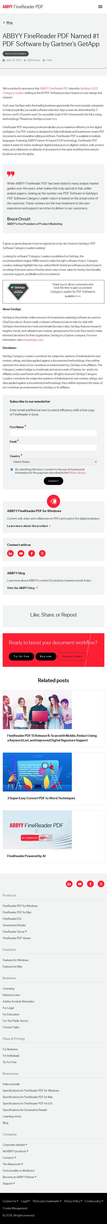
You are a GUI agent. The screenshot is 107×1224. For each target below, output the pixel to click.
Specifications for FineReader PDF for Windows (31, 1090)
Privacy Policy (72, 1201)
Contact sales (72, 656)
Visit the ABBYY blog (22, 588)
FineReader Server (14, 932)
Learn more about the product (29, 526)
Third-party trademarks (45, 1201)
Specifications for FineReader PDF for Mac (28, 1097)
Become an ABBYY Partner (18, 1177)
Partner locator (11, 995)
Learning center (12, 1116)
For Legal (8, 1008)
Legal (24, 1201)
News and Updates (15, 53)
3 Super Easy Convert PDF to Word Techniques (41, 798)
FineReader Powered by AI (26, 856)
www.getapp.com (32, 340)
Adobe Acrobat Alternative (18, 1001)
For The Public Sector (15, 1021)
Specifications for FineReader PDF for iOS (27, 1103)
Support (8, 1183)
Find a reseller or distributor (19, 1170)
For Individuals (11, 1056)
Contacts (8, 1158)
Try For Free (10, 1062)
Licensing (8, 988)
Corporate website (14, 1145)
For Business (10, 1049)
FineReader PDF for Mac (17, 912)
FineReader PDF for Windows (20, 906)
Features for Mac (12, 966)
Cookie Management (15, 1208)
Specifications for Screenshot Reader (25, 1110)
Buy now (46, 656)
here (54, 119)
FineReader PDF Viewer (17, 938)
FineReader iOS (12, 919)
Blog (9, 22)
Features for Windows (16, 960)
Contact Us (9, 1201)
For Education (11, 1014)
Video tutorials (11, 1084)
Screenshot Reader (14, 925)
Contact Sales (11, 1027)
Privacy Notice (77, 473)
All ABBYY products (14, 1151)
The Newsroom (12, 1164)
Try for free (21, 656)
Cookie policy (93, 1201)
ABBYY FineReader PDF (54, 88)
